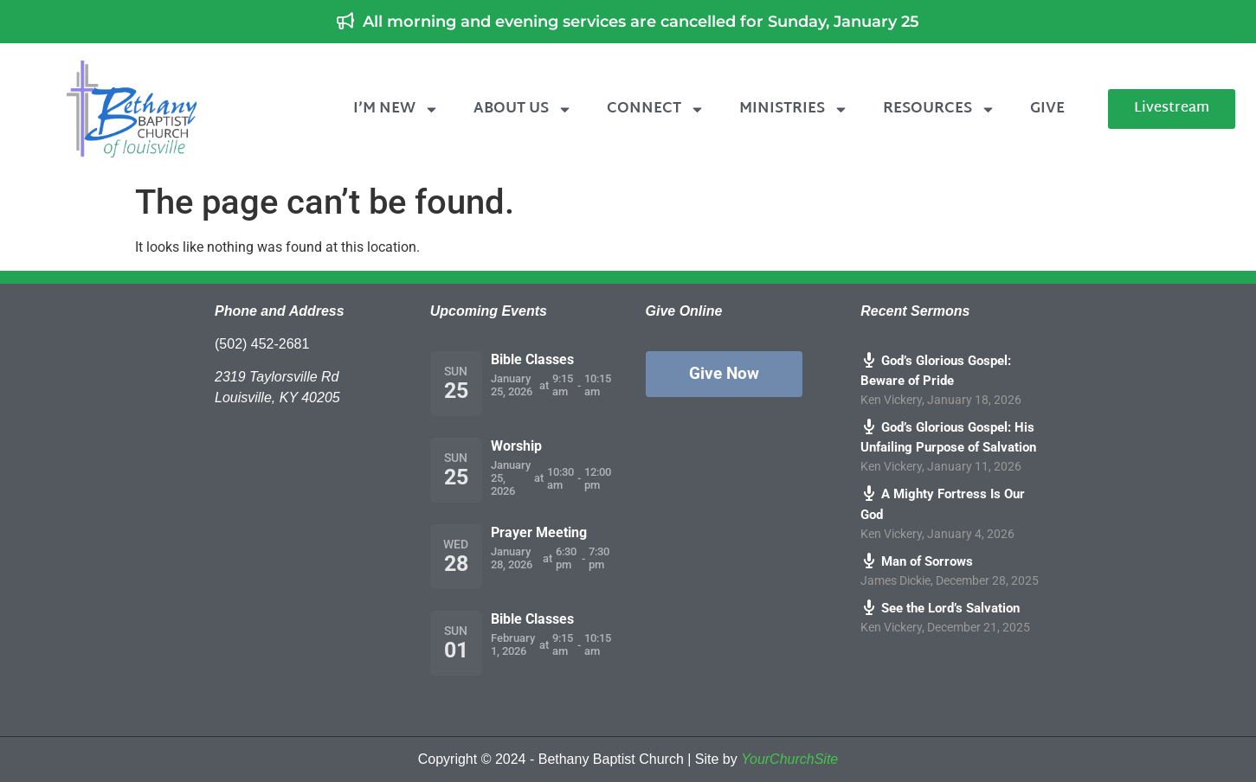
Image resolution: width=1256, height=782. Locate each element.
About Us (522, 109)
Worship (516, 446)
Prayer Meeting (539, 532)
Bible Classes (532, 359)
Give (1047, 108)
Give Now (724, 373)
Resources (939, 109)
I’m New (396, 109)
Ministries (793, 109)
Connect (656, 109)
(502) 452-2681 (262, 344)
